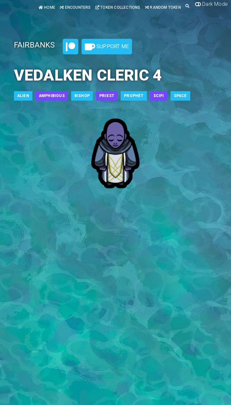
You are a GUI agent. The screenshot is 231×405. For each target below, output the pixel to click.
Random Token (163, 7)
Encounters (75, 7)
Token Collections (117, 7)
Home (46, 7)
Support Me (107, 47)
